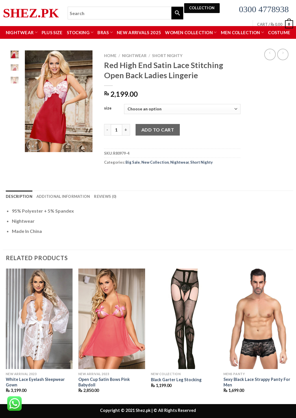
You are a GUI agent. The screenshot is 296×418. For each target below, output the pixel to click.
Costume (279, 32)
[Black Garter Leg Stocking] (184, 319)
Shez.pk (31, 13)
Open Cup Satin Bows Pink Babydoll (104, 382)
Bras (105, 32)
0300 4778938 (264, 9)
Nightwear (22, 32)
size (108, 108)
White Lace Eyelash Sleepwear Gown (35, 382)
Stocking (80, 32)
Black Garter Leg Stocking (176, 379)
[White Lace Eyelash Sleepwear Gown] (39, 319)
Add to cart (157, 129)
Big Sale (132, 162)
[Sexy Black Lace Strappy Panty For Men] (256, 319)
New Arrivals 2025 (139, 32)
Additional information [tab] (63, 196)
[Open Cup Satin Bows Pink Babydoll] (111, 319)
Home (110, 55)
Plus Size (52, 32)
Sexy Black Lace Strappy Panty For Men (256, 382)
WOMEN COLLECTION (191, 32)
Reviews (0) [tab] (105, 196)
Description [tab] (19, 196)
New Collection (155, 162)
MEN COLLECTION (242, 32)
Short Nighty (167, 55)
